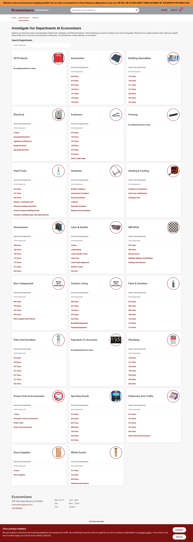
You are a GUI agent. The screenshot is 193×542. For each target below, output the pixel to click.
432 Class (17, 198)
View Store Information (96, 521)
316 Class (75, 475)
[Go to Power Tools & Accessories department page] (58, 396)
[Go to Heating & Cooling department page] (173, 171)
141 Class (75, 94)
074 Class (75, 81)
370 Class (132, 102)
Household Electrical (22, 137)
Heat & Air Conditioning (137, 193)
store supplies (22, 452)
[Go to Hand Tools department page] (58, 171)
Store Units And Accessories (139, 436)
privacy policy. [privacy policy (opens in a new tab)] (145, 532)
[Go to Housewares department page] (58, 227)
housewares (21, 227)
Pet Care (74, 271)
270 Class (132, 419)
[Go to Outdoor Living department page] (116, 283)
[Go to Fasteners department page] (116, 115)
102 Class (75, 431)
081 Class (75, 423)
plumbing (133, 339)
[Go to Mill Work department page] (173, 227)
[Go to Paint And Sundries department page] (58, 340)
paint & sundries (137, 283)
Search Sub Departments (79, 67)
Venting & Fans (134, 198)
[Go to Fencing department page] (173, 115)
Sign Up (174, 10)
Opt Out (179, 537)
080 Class (132, 306)
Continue (179, 530)
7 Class (16, 414)
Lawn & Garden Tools (79, 254)
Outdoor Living (76, 267)
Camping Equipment (79, 327)
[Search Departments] (41, 45)
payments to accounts (84, 339)
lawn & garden (79, 227)
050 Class (75, 302)
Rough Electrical (20, 146)
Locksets (74, 202)
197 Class (75, 141)
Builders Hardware (78, 189)
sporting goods (80, 396)
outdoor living (79, 283)
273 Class (132, 423)
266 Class (132, 384)
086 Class (75, 427)
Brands (35, 18)
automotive (77, 58)
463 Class (75, 479)
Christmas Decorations (80, 483)
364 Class (132, 98)
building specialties (139, 58)
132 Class (132, 319)
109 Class (132, 358)
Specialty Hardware (78, 206)
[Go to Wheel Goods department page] (116, 452)
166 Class (132, 366)
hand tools (20, 170)
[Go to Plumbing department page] (173, 340)
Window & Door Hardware (81, 210)
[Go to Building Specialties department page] (173, 58)
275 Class (75, 150)
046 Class (17, 302)
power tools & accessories (29, 396)
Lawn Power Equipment (80, 262)
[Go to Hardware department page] (116, 171)
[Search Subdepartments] (96, 71)
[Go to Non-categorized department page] (58, 283)
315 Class (75, 154)
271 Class (132, 85)
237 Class (17, 371)
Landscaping (76, 250)
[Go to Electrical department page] (58, 115)
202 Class (75, 436)
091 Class (75, 306)
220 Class (17, 271)
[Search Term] (104, 10)
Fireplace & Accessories (137, 189)
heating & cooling (138, 170)
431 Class (17, 193)
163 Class (132, 76)
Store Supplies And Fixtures (24, 319)
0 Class (16, 133)
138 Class (17, 250)
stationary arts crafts (140, 396)
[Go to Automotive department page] (116, 58)
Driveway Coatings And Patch (25, 206)
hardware (76, 170)
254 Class (132, 379)
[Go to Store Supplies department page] (58, 452)
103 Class (75, 89)
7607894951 (17, 508)
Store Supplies (19, 475)
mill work (133, 227)
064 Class (75, 76)
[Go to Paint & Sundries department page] (173, 283)
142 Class (75, 310)
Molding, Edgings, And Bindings (140, 258)
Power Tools (18, 423)
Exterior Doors (133, 254)
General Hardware (78, 198)
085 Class (132, 310)
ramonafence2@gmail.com (22, 505)
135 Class (17, 306)
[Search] (137, 10)
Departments (23, 18)
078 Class (75, 85)
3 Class (74, 245)
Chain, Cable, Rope (78, 158)
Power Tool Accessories (23, 427)
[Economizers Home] (23, 10)
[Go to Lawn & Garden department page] (116, 227)
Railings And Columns (136, 262)
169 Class (17, 254)
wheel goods (78, 452)
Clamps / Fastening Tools (23, 202)
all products (21, 58)
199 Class (75, 102)
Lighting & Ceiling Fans (23, 141)
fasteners (76, 114)
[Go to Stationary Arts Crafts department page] (173, 396)
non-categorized (23, 283)
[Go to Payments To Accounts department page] (116, 340)
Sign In (164, 10)
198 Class (132, 81)
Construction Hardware (80, 193)
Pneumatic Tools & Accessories (26, 419)
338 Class (132, 94)
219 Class (17, 267)
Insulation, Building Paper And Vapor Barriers (31, 215)
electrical (19, 114)
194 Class (75, 98)
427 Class (132, 245)
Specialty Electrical (21, 150)
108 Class (17, 245)
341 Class (17, 310)
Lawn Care (75, 258)
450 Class (132, 250)
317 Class (132, 89)
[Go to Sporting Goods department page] (116, 396)
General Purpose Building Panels (26, 210)
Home (14, 18)
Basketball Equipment (79, 323)
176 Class (17, 262)
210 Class (17, 189)
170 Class (17, 258)
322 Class (75, 319)
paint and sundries (25, 339)
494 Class (17, 315)
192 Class (75, 137)
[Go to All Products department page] (58, 58)
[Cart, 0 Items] (180, 10)
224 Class (75, 440)
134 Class (132, 323)
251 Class (17, 375)
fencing (133, 114)
